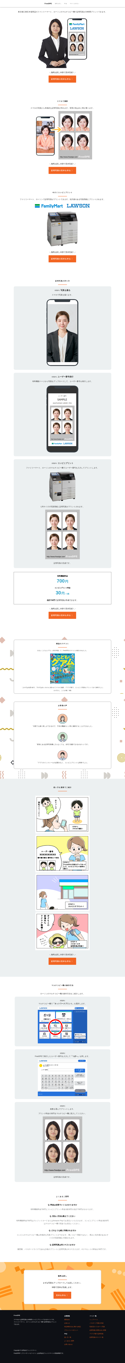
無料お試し (58, 3)
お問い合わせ (68, 1348)
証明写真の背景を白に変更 (98, 1334)
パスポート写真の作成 (96, 1327)
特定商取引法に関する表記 (72, 1330)
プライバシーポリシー (71, 1334)
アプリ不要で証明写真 (96, 1337)
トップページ (94, 1323)
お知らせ (67, 1327)
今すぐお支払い (74, 3)
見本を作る (62, 1299)
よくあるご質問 (69, 1344)
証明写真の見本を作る (62, 79)
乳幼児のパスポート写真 (97, 1330)
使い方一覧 (67, 1341)
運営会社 (67, 1323)
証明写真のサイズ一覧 (96, 1341)
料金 (65, 3)
